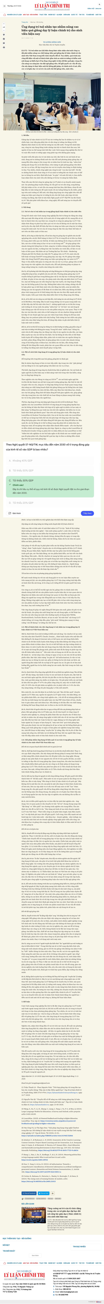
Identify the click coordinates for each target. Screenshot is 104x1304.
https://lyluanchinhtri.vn (39, 1105)
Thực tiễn (42, 14)
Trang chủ (25, 22)
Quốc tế (73, 14)
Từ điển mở (89, 14)
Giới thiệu (97, 14)
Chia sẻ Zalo (43, 1193)
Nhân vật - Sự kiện (54, 14)
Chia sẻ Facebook (29, 1193)
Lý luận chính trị (41, 1198)
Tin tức (80, 14)
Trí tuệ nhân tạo (29, 1198)
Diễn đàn (66, 14)
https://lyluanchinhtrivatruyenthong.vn (62, 1093)
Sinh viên (57, 1198)
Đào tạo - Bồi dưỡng (30, 14)
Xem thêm (35, 1256)
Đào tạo (50, 1198)
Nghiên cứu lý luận (14, 14)
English (98, 8)
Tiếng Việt (90, 8)
